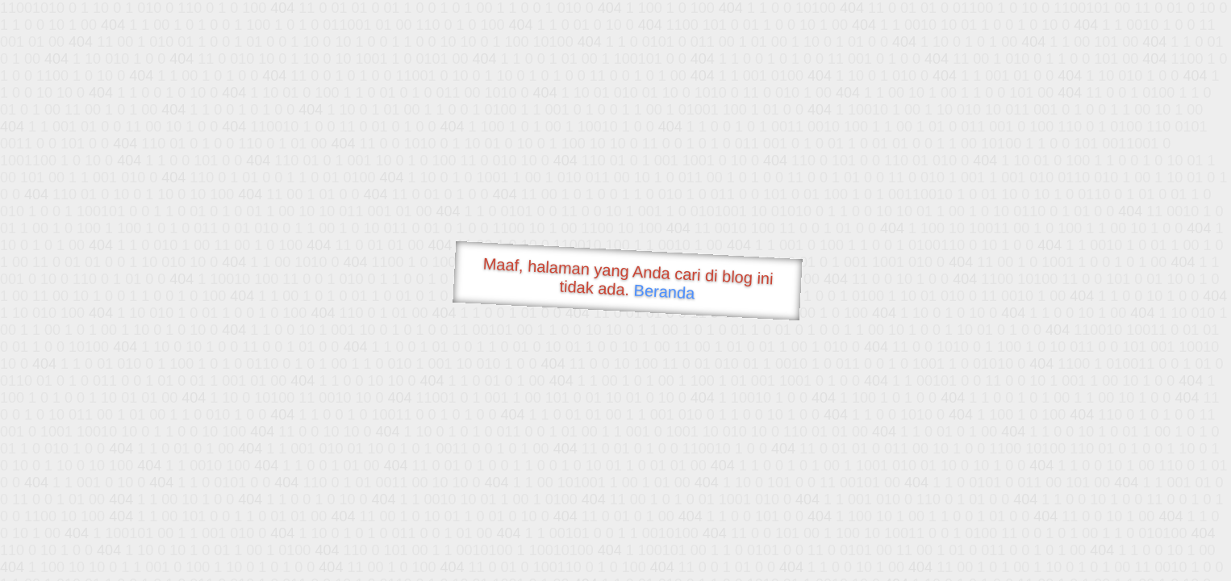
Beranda (664, 291)
